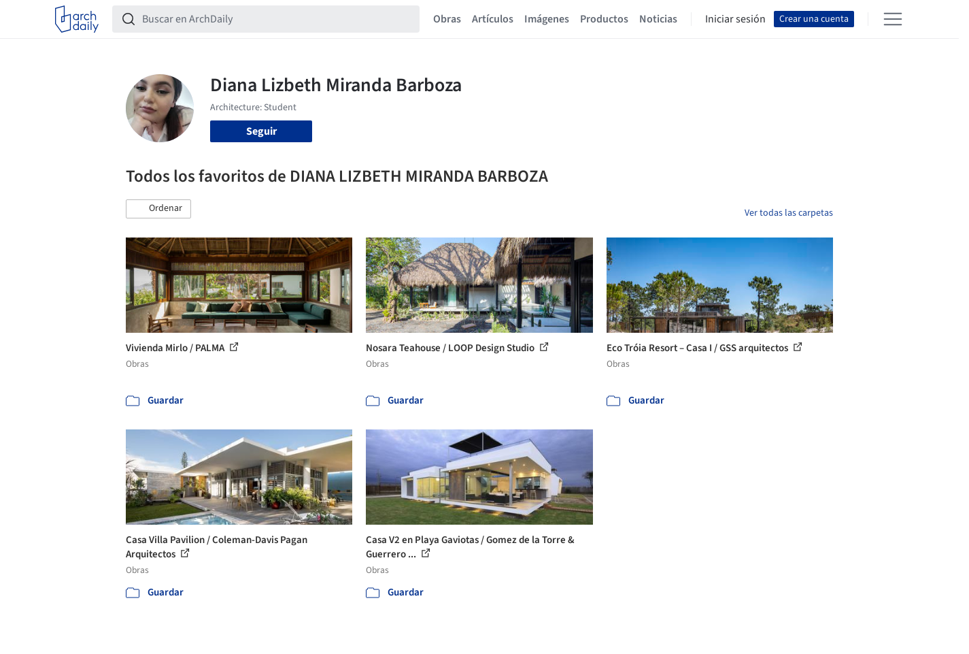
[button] (158, 208)
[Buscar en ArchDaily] (276, 19)
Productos (604, 19)
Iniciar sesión (735, 19)
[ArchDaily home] (77, 19)
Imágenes (546, 19)
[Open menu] (893, 19)
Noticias (658, 19)
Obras (447, 19)
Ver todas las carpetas (789, 213)
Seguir (261, 131)
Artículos (492, 19)
